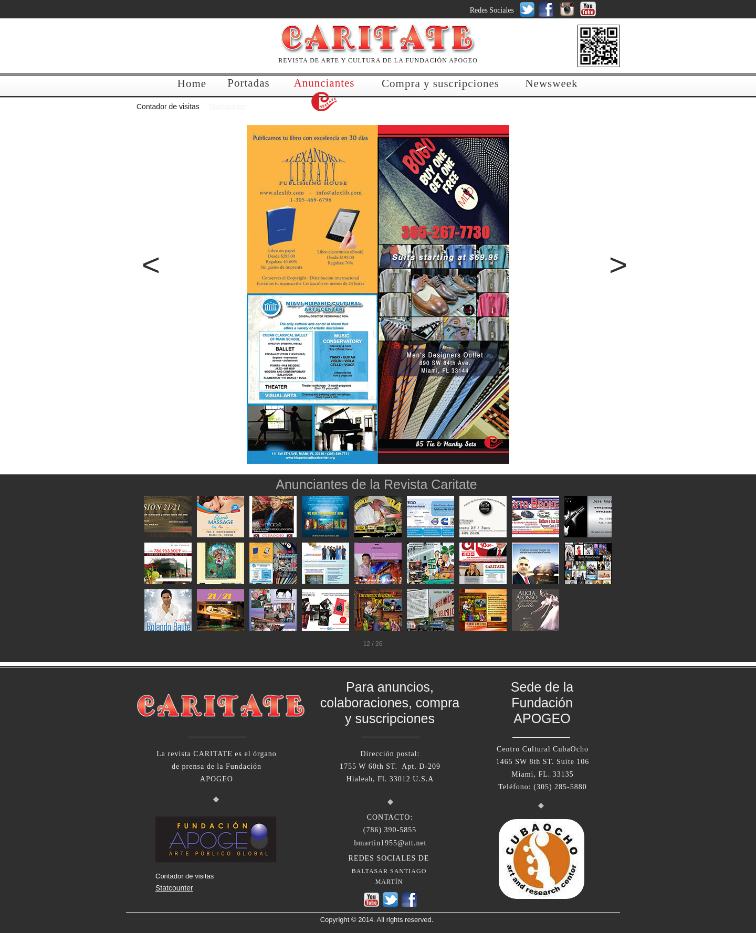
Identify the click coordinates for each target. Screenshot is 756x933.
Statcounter (228, 106)
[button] (144, 265)
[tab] (168, 516)
